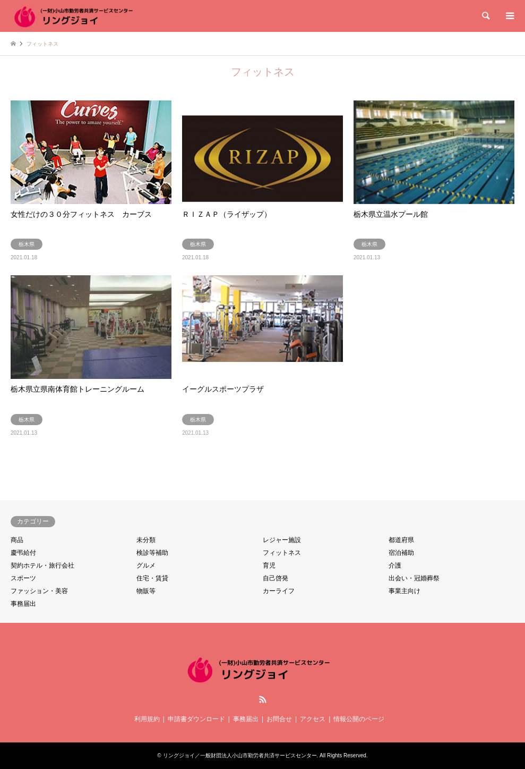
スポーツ (23, 578)
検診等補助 (152, 552)
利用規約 (147, 719)
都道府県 (401, 540)
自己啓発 (275, 578)
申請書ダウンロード (196, 719)
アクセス (312, 719)
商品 (17, 540)
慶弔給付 (23, 552)
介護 (395, 565)
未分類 (146, 540)
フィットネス (282, 552)
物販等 (146, 591)
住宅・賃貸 (152, 578)
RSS (262, 699)
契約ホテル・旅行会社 (42, 565)
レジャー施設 (282, 540)
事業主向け (404, 591)
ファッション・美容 (39, 591)
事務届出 (23, 603)
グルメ (146, 565)
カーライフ (279, 591)
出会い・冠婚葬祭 (414, 578)
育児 (269, 565)
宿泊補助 (401, 552)
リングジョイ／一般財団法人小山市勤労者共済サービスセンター (240, 755)
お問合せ (279, 719)
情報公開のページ (358, 719)
